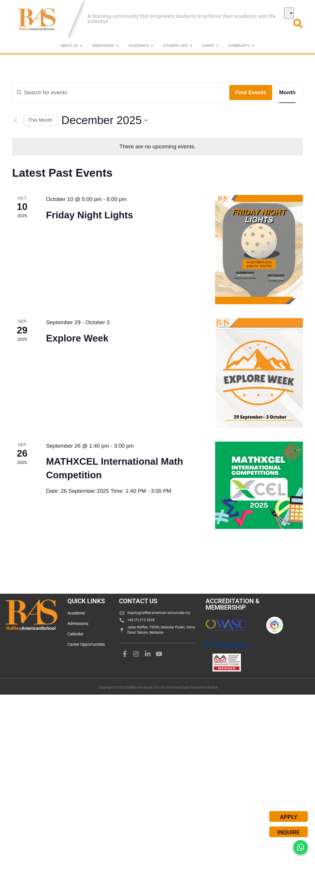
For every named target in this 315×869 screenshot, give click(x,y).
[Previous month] (15, 120)
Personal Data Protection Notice (192, 687)
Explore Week (77, 338)
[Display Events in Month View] (287, 92)
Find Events (250, 92)
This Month (40, 120)
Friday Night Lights (89, 215)
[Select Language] (289, 13)
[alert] (157, 147)
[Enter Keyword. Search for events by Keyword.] (120, 92)
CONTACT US (138, 601)
